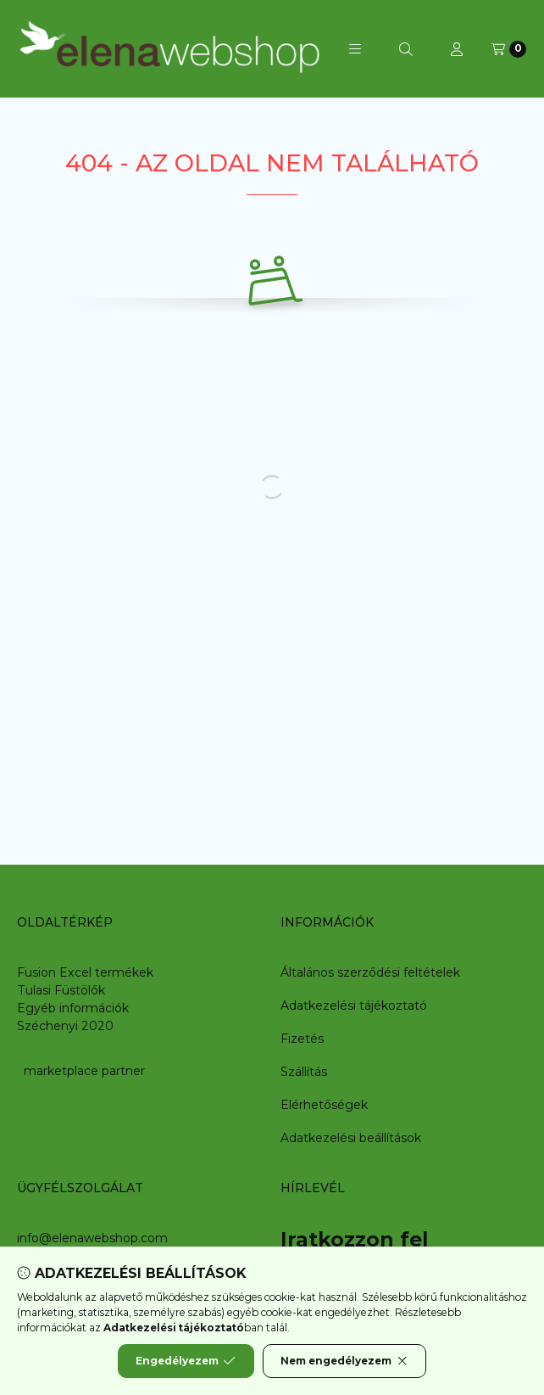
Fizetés (302, 1038)
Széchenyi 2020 (65, 1026)
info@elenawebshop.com (92, 1238)
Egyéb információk (73, 1008)
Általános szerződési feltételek (370, 972)
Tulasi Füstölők (61, 990)
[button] (355, 49)
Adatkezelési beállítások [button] (350, 1138)
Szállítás (303, 1071)
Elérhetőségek (324, 1104)
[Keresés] (406, 49)
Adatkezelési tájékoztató (353, 1005)
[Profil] (457, 49)
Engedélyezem (186, 1361)
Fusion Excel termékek (85, 972)
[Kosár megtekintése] (509, 49)
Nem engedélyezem (344, 1361)
